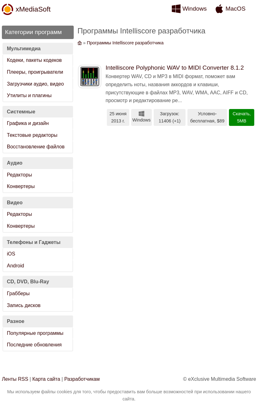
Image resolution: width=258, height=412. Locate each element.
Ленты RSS (15, 379)
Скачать (241, 113)
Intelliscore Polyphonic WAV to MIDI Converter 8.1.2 (175, 67)
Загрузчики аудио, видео (35, 84)
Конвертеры (21, 186)
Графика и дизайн (28, 123)
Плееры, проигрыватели (35, 72)
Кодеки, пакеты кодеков (34, 60)
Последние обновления (34, 344)
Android (15, 265)
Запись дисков (24, 305)
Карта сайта (46, 379)
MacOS (236, 8)
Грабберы (18, 293)
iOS (11, 253)
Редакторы (19, 174)
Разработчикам (82, 379)
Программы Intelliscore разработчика (125, 42)
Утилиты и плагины (29, 95)
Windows (194, 8)
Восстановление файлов (36, 146)
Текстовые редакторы (32, 135)
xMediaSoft (33, 9)
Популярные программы (35, 333)
